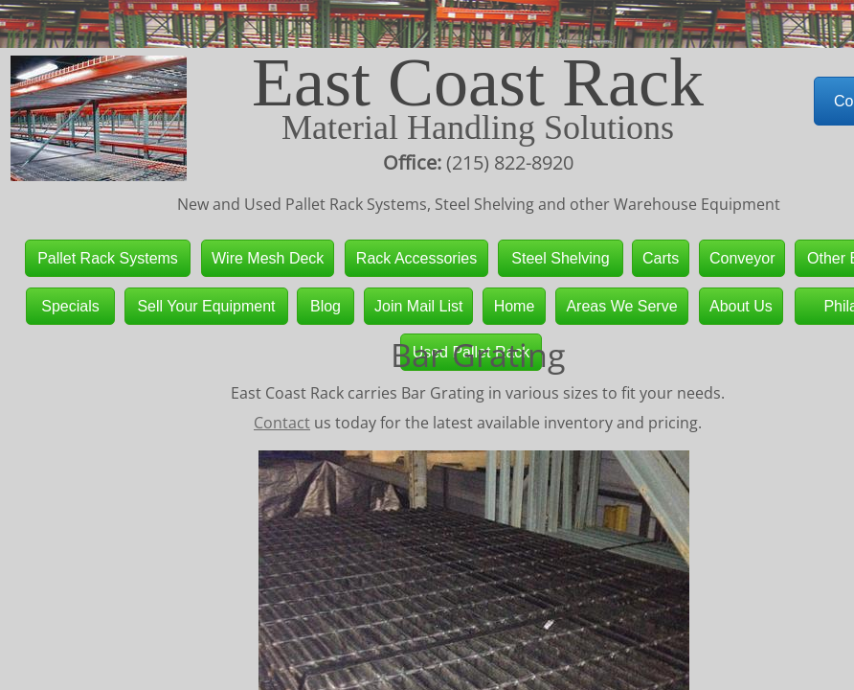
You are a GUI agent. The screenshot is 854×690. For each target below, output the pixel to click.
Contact (282, 422)
